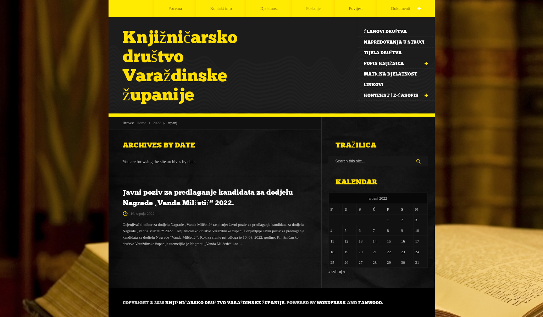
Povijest (356, 8)
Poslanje (313, 8)
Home (141, 123)
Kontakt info (221, 8)
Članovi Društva (385, 31)
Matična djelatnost (390, 74)
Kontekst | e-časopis (392, 95)
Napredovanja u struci (394, 42)
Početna (175, 8)
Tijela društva (383, 52)
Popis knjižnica (392, 63)
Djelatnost (269, 8)
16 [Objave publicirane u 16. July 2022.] (403, 241)
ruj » (341, 271)
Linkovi (373, 84)
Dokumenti (397, 9)
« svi (332, 271)
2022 (157, 123)
